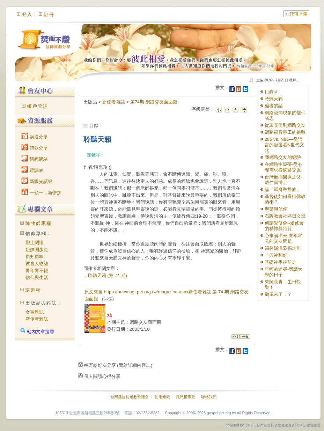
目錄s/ (271, 91)
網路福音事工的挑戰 (285, 132)
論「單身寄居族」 (283, 189)
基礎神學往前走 (280, 262)
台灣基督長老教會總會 (129, 397)
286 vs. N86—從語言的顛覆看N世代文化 (284, 145)
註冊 (49, 14)
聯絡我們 (208, 397)
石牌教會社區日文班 (285, 216)
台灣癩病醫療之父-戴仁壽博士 (283, 179)
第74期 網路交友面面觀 (153, 101)
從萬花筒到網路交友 (285, 125)
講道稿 (33, 290)
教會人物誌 (36, 263)
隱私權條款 (185, 397)
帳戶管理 (37, 106)
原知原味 (34, 256)
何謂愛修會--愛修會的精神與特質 (284, 225)
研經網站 (34, 159)
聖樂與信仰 (276, 209)
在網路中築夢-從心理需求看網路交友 (283, 167)
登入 (27, 14)
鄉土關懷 (34, 242)
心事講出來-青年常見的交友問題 (283, 238)
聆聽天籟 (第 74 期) (107, 275)
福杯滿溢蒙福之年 (283, 248)
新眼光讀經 (36, 181)
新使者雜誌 (36, 319)
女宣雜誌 (34, 312)
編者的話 (274, 105)
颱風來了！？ (278, 294)
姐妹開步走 (36, 249)
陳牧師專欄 (38, 223)
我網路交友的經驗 (283, 157)
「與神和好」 (278, 255)
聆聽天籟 (274, 98)
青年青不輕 (36, 270)
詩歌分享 (34, 148)
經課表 (32, 170)
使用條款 (162, 397)
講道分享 (34, 136)
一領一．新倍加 (41, 192)
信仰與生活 (36, 277)
